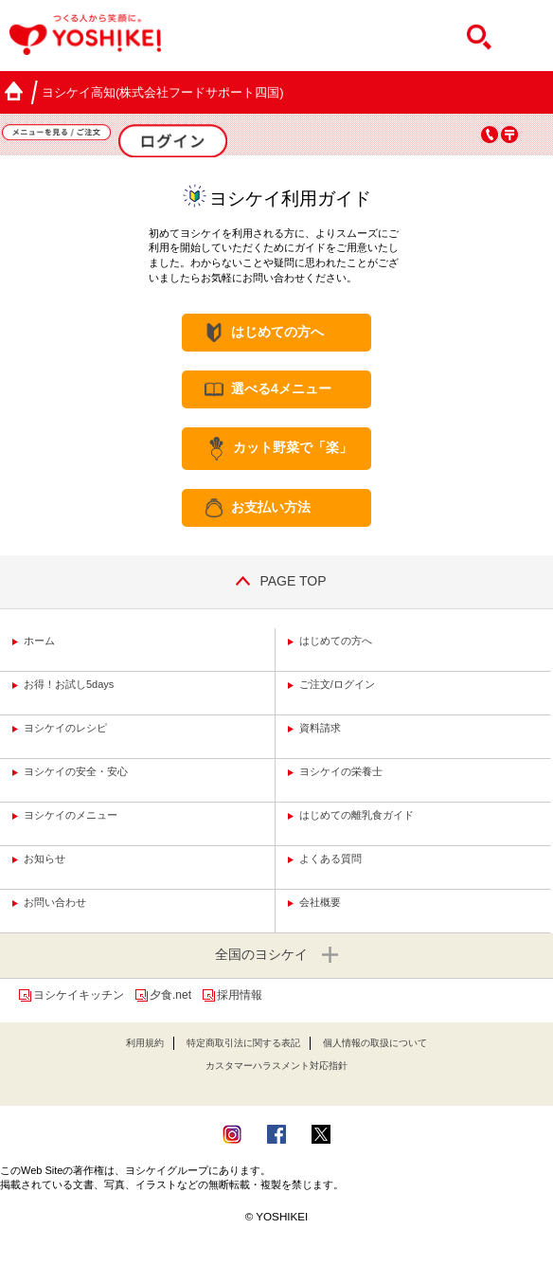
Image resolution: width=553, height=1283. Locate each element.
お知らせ (44, 858)
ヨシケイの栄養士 (341, 771)
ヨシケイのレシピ (65, 727)
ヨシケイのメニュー (70, 815)
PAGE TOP (276, 580)
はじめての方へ (277, 331)
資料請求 (320, 727)
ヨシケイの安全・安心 (76, 771)
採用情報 (239, 995)
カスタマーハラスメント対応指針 (276, 1065)
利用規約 (145, 1043)
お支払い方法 (271, 507)
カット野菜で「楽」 (292, 448)
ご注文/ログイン (337, 684)
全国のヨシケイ (276, 956)
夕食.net (170, 995)
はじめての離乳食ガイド (356, 815)
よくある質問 (330, 858)
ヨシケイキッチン (78, 995)
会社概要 (320, 902)
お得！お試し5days (69, 684)
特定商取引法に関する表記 (243, 1043)
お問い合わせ (55, 902)
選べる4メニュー (281, 388)
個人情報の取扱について (375, 1043)
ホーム (39, 640)
